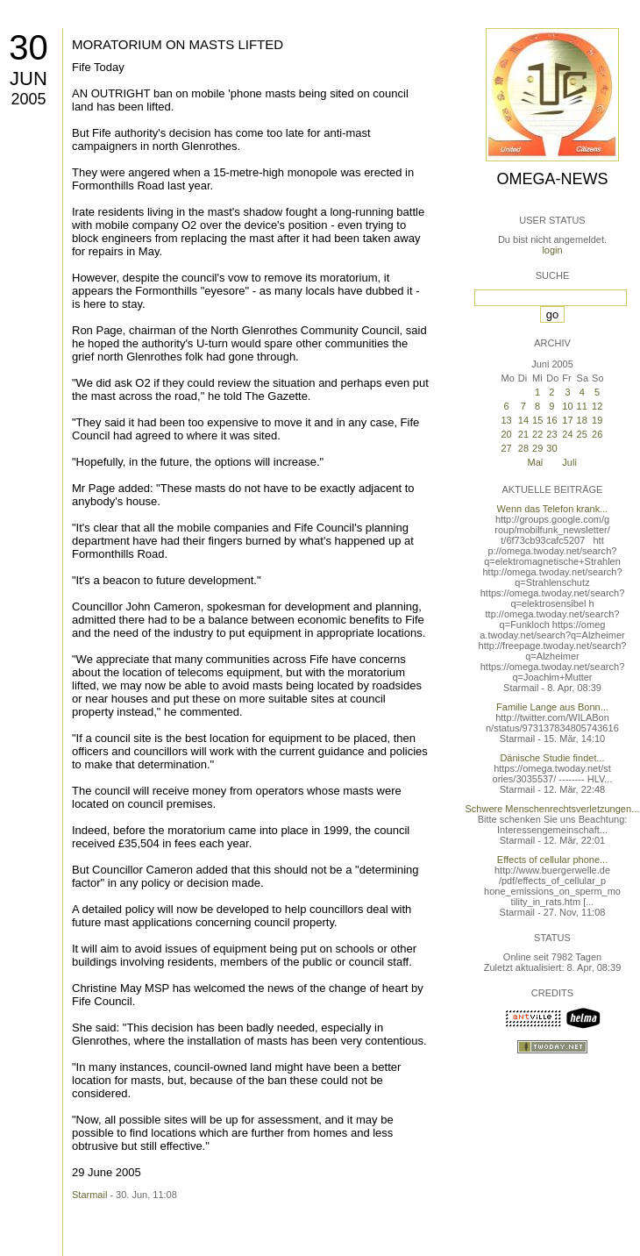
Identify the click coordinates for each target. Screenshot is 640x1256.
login (552, 250)
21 (523, 434)
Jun (28, 78)
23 (551, 434)
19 (597, 420)
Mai (536, 462)
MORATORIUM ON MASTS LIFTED (177, 44)
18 (582, 420)
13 (506, 420)
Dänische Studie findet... (552, 758)
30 (28, 47)
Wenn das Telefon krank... (552, 508)
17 (567, 420)
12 (597, 406)
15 (537, 420)
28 (523, 448)
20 (506, 434)
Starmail (89, 1194)
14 (523, 420)
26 (597, 434)
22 (537, 434)
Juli (569, 462)
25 (582, 434)
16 (551, 420)
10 (567, 406)
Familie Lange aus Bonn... (552, 707)
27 (506, 448)
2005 (28, 99)
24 (567, 434)
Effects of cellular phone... (552, 859)
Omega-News (552, 179)
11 (582, 406)
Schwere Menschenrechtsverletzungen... (553, 808)
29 (537, 448)
